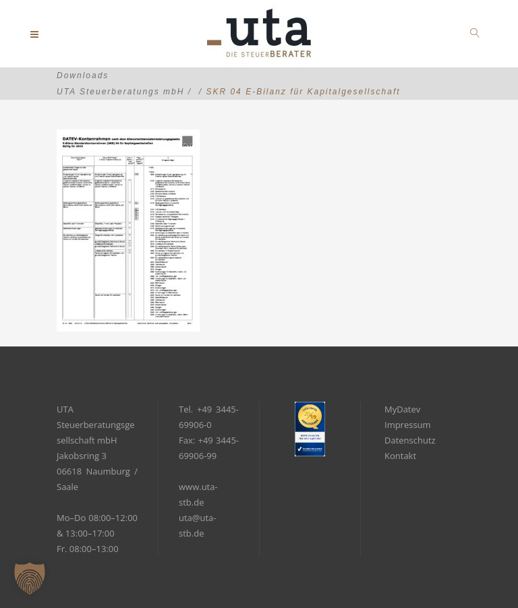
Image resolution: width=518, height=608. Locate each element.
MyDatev (402, 409)
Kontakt (400, 456)
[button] (29, 578)
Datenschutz (410, 440)
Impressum (407, 425)
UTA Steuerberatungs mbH (120, 91)
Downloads (83, 75)
